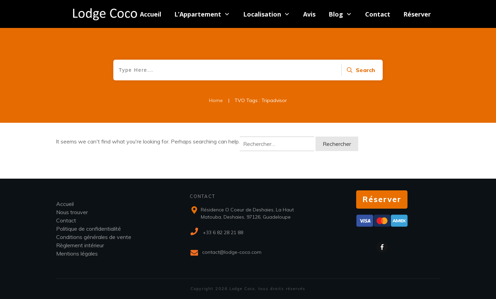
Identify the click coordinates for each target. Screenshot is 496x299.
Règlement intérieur (80, 245)
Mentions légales (77, 253)
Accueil (65, 203)
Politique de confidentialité (88, 228)
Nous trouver (72, 212)
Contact (66, 220)
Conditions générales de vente (93, 236)
